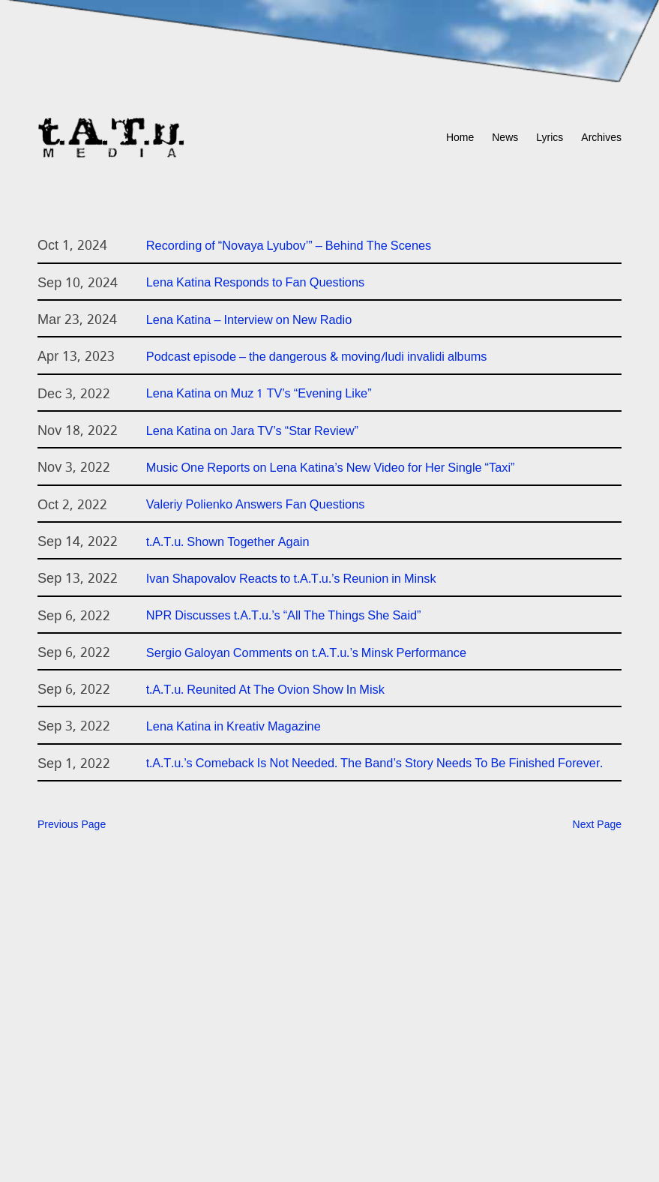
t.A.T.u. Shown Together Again (228, 543)
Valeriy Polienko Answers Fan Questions (255, 505)
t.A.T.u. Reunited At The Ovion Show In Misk (265, 691)
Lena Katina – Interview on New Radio (249, 321)
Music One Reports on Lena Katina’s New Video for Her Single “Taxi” (330, 469)
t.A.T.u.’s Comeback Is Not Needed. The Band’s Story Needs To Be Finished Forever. (375, 764)
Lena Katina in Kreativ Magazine (233, 727)
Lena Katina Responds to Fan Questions (255, 283)
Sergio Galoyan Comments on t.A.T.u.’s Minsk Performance (306, 654)
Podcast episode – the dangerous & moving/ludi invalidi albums (316, 357)
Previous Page (71, 825)
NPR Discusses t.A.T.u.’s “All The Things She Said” (283, 616)
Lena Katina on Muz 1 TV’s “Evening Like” (259, 394)
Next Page (597, 825)
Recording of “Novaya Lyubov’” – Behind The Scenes (288, 247)
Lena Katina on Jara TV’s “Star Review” (252, 432)
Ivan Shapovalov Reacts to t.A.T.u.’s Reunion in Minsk (291, 579)
